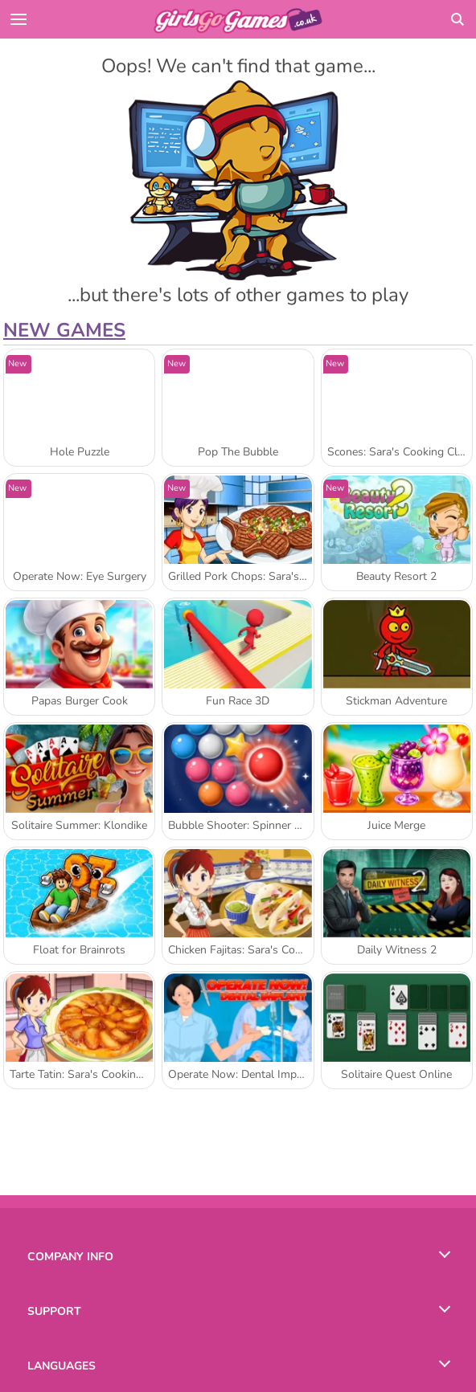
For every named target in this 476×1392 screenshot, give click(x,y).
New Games (64, 330)
